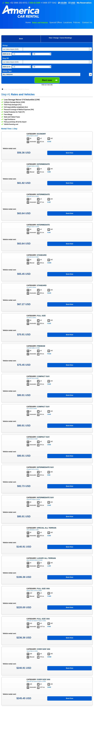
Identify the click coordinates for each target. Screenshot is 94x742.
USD (73, 2)
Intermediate (43, 164)
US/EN (63, 2)
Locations (67, 22)
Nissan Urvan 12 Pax (32, 590)
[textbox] (41, 74)
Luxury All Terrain (46, 558)
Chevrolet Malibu (31, 348)
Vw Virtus (29, 317)
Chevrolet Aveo (30, 196)
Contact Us (87, 22)
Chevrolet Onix (30, 257)
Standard (42, 255)
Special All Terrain (46, 528)
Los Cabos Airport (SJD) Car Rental (18, 89)
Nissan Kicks (30, 438)
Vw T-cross (29, 408)
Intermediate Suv (45, 467)
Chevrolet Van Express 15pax (34, 681)
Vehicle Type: (7, 71)
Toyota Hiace (30, 651)
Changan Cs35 (30, 469)
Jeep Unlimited (30, 529)
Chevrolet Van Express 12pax (34, 620)
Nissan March (30, 135)
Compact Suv (43, 376)
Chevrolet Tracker (31, 499)
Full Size (41, 316)
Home (28, 22)
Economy (41, 134)
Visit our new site (47, 85)
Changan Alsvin (30, 166)
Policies (76, 22)
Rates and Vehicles (40, 23)
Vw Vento (29, 287)
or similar (36, 135)
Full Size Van (43, 589)
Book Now (69, 153)
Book (21, 39)
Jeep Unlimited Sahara (32, 560)
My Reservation (84, 2)
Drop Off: (6, 58)
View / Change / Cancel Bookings (60, 38)
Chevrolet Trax (30, 378)
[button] (90, 74)
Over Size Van (43, 649)
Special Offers (55, 22)
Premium (41, 346)
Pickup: (5, 45)
